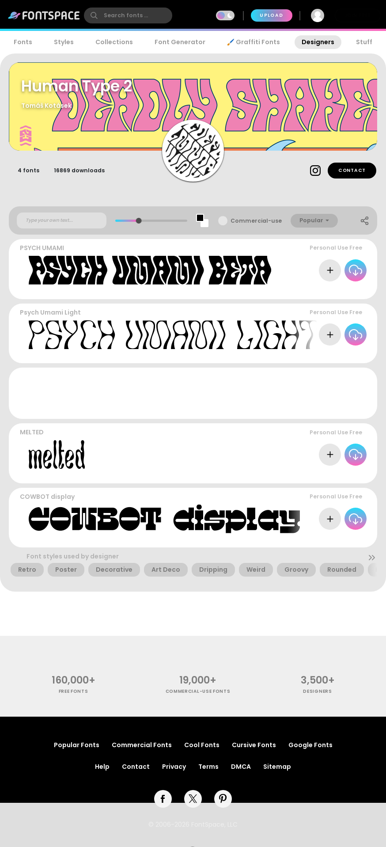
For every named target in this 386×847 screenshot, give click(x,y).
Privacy (174, 766)
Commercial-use (256, 220)
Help (102, 766)
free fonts (73, 691)
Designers (318, 42)
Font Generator (180, 42)
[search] (128, 15)
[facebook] (163, 799)
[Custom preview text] (61, 220)
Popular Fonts (76, 745)
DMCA (241, 766)
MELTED (32, 432)
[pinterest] (223, 799)
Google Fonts (310, 745)
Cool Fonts (201, 745)
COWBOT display (47, 496)
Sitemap (277, 766)
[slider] (139, 221)
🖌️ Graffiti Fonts (253, 42)
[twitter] (193, 799)
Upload (271, 15)
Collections (114, 42)
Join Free (357, 15)
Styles (64, 42)
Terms (208, 766)
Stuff (364, 42)
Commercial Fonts (142, 745)
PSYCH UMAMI (42, 247)
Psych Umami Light (50, 312)
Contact (352, 170)
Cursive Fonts (254, 745)
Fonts (23, 42)
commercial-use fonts (198, 691)
